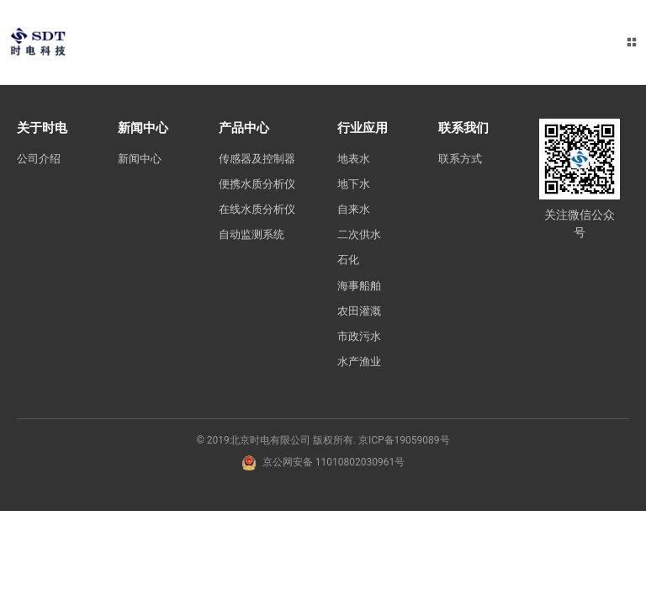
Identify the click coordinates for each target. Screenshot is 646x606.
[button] (632, 42)
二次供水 (365, 236)
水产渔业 (365, 367)
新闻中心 (141, 158)
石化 (353, 262)
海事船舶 (365, 288)
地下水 (359, 184)
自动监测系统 (254, 289)
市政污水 (365, 341)
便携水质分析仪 (254, 210)
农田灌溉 (365, 315)
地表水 (359, 158)
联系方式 (466, 158)
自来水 (359, 210)
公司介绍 (40, 158)
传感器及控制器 (254, 167)
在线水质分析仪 (254, 254)
